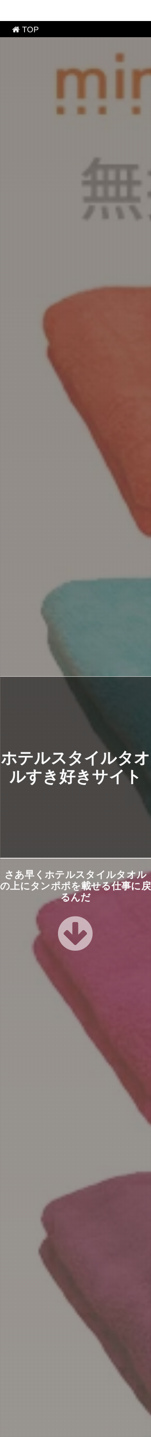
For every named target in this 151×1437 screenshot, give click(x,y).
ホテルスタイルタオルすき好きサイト (78, 1428)
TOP (25, 8)
